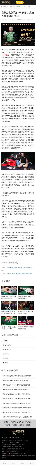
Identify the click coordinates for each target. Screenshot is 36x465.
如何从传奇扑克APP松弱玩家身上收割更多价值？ (17, 417)
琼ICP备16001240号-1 (12, 451)
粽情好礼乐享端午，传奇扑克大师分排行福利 (16, 398)
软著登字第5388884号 (18, 446)
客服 (13, 462)
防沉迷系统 (5, 440)
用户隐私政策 (18, 440)
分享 (4, 462)
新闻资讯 (19, 6)
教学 (25, 6)
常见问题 (6, 362)
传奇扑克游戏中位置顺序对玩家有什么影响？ (16, 380)
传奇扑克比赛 (7, 349)
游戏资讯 (6, 354)
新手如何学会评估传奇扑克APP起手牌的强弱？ (17, 408)
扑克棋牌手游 (13, 262)
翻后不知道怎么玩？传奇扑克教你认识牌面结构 (17, 376)
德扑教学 (6, 358)
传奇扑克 (12, 6)
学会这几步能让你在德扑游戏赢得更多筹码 (19, 273)
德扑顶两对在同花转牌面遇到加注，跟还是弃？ (17, 403)
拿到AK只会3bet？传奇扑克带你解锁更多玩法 (16, 385)
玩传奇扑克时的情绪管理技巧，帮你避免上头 (16, 412)
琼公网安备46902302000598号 (17, 453)
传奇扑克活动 (7, 345)
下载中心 (6, 340)
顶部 (31, 462)
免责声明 (11, 440)
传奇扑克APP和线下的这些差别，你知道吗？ (16, 389)
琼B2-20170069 (20, 449)
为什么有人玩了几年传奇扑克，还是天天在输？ (17, 394)
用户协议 (26, 440)
